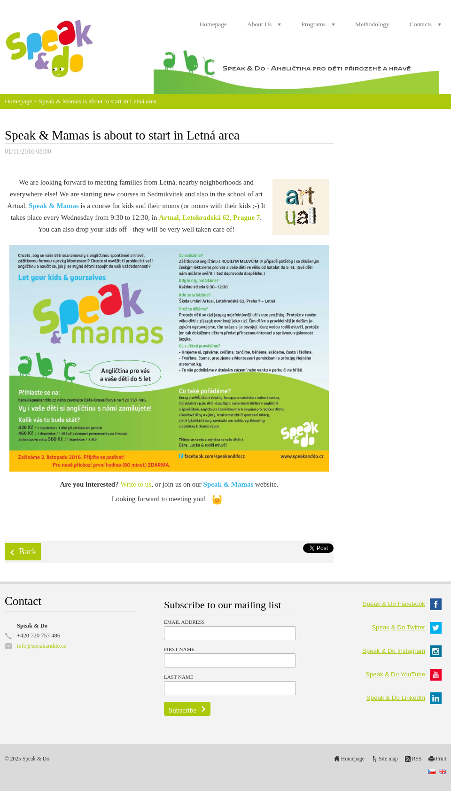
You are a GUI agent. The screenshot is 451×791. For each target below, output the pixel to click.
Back (27, 551)
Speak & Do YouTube (403, 674)
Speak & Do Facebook (402, 603)
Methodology (372, 24)
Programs (313, 24)
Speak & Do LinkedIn (404, 697)
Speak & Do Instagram (402, 650)
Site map (388, 759)
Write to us (135, 484)
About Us (259, 24)
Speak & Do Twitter (407, 627)
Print (440, 759)
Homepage (213, 24)
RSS (417, 759)
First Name (179, 649)
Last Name (178, 677)
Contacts (421, 24)
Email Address (184, 622)
